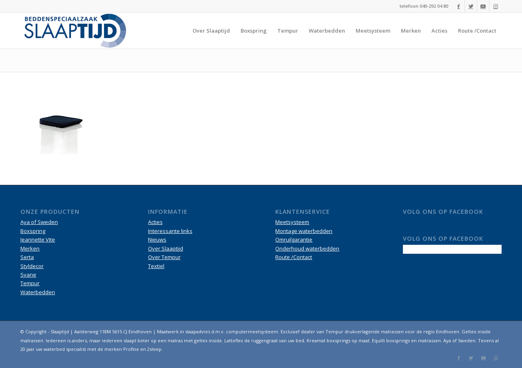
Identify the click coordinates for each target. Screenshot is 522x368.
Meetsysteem (292, 222)
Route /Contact (293, 257)
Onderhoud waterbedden (307, 248)
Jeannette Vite (37, 239)
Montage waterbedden (303, 231)
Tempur (30, 283)
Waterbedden (37, 292)
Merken (30, 248)
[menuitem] (211, 31)
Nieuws (157, 239)
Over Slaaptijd (165, 248)
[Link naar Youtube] (483, 6)
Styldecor (32, 266)
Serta (27, 257)
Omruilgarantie (293, 239)
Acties (155, 222)
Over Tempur (164, 257)
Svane (28, 274)
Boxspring (32, 231)
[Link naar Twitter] (471, 6)
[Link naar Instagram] (495, 6)
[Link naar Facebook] (458, 6)
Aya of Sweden (39, 222)
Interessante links (170, 231)
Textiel (156, 266)
